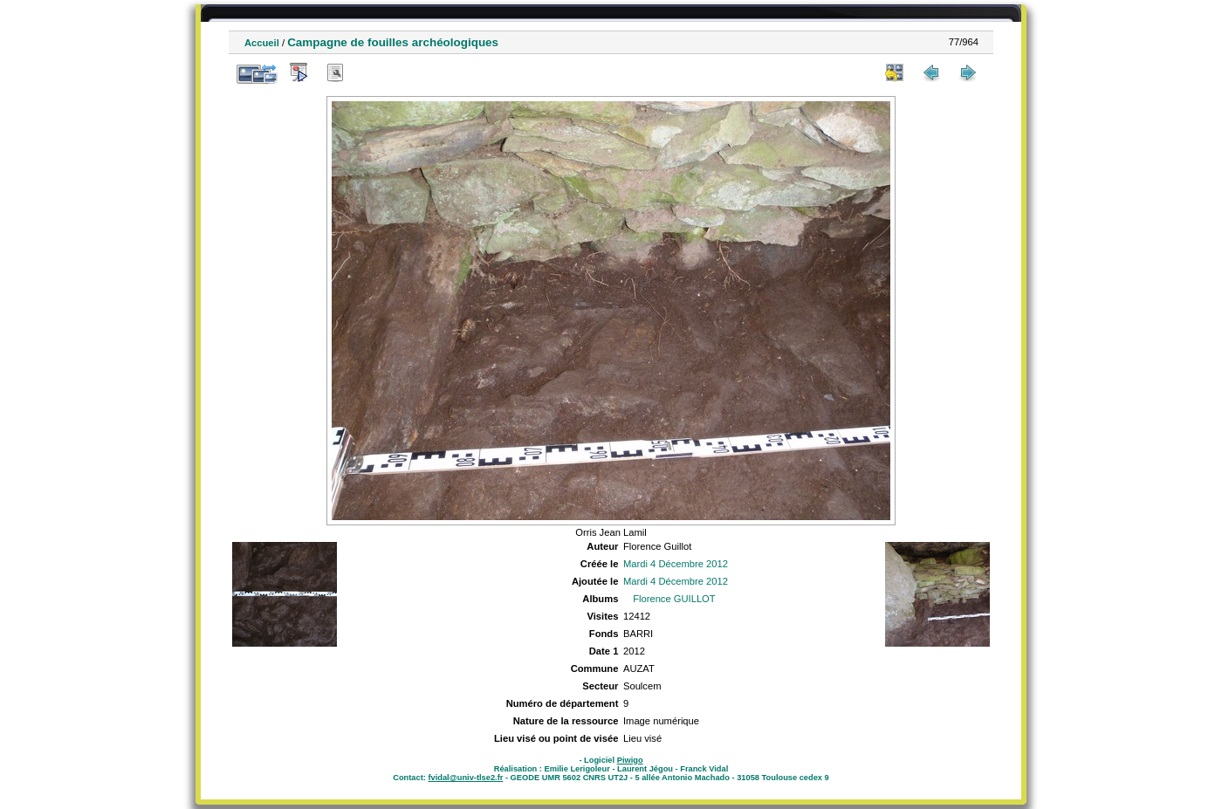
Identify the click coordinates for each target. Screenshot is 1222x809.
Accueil (261, 43)
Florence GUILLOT (674, 598)
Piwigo (630, 760)
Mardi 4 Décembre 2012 (675, 564)
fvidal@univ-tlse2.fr (465, 777)
